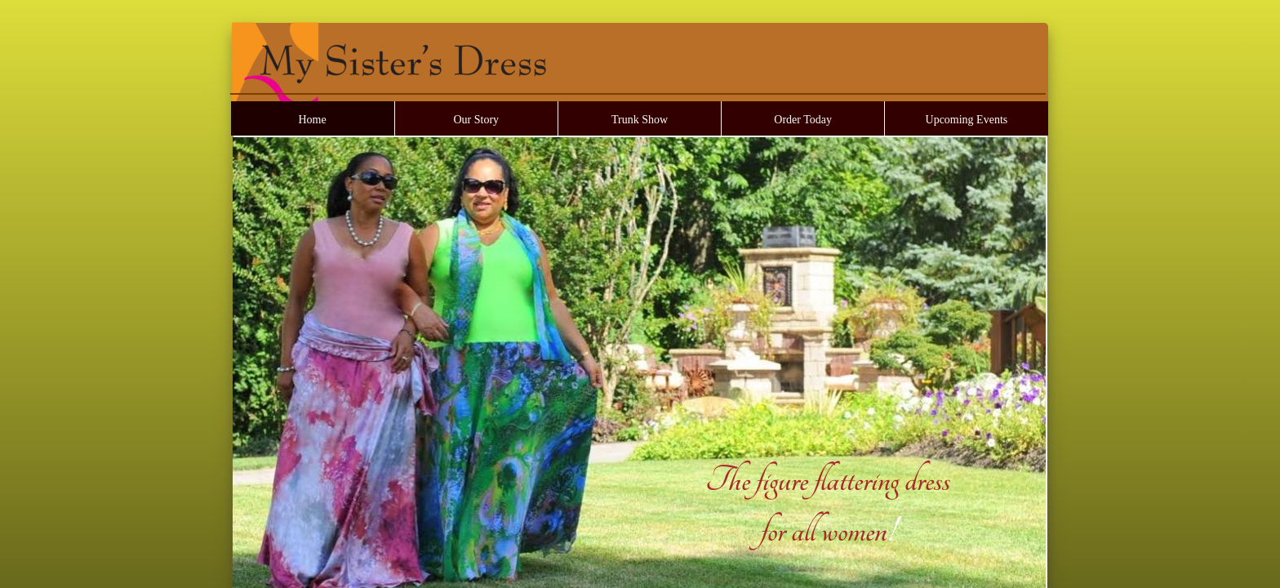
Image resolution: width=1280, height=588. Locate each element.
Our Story (476, 120)
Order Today (803, 120)
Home (312, 120)
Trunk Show (639, 120)
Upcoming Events (967, 120)
